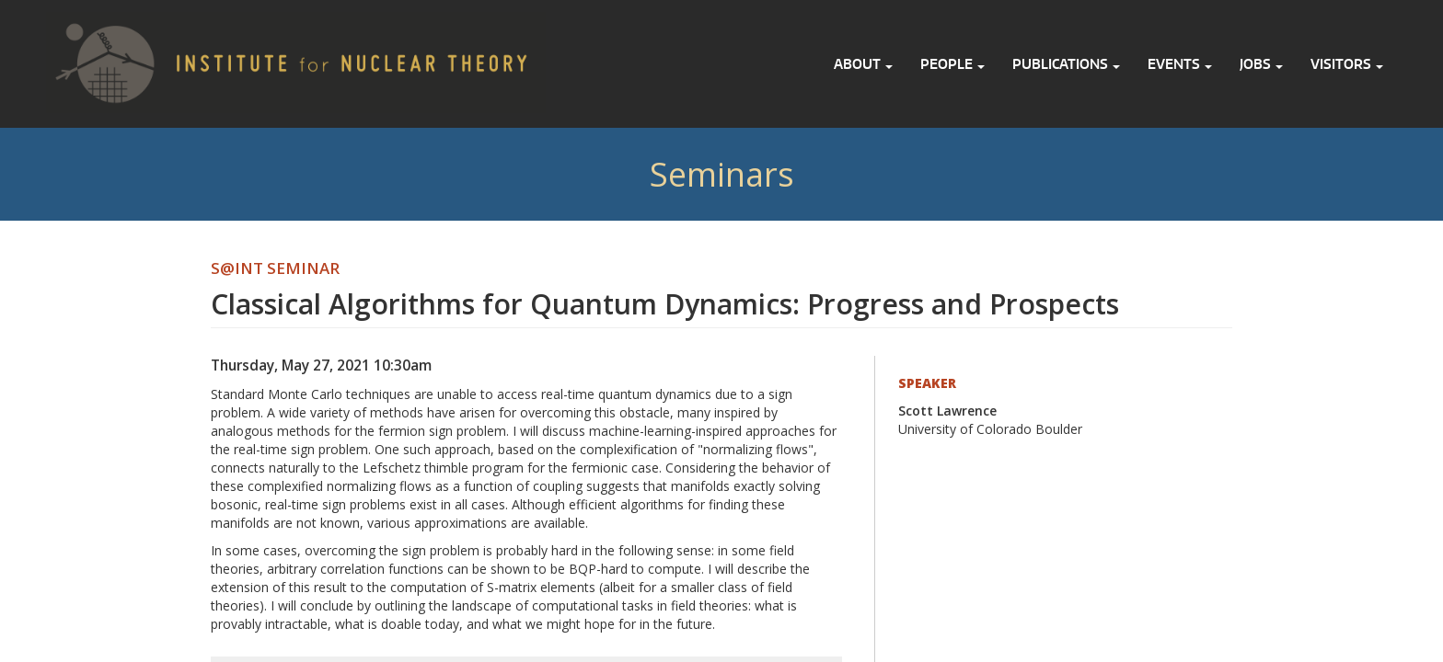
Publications (1066, 64)
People (952, 64)
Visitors (1346, 64)
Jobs (1261, 64)
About (863, 64)
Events (1180, 64)
